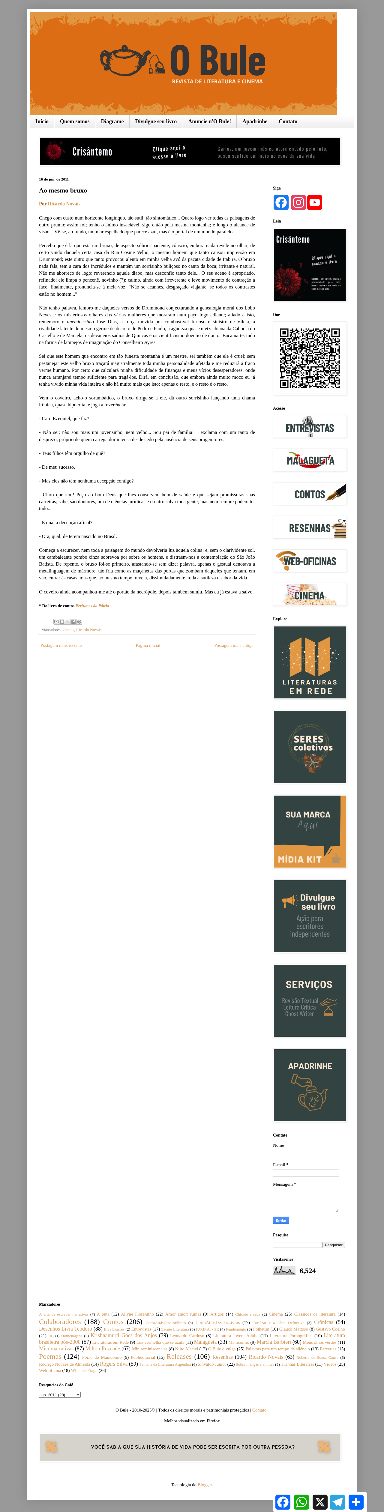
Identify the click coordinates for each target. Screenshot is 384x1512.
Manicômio (239, 1342)
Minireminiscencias (149, 1348)
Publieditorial (143, 1357)
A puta (103, 1314)
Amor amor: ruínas (183, 1314)
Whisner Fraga (84, 1370)
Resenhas (222, 1357)
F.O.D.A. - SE (207, 1329)
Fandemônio (236, 1329)
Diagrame (112, 121)
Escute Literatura (175, 1329)
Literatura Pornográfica (291, 1335)
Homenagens (71, 1336)
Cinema (276, 1314)
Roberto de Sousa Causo (317, 1357)
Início (42, 121)
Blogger (205, 1484)
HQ (50, 1336)
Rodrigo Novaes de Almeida (64, 1364)
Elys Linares (114, 1329)
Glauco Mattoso (293, 1329)
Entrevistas (141, 1329)
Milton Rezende (103, 1349)
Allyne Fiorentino (137, 1314)
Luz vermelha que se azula (160, 1342)
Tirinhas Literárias (297, 1364)
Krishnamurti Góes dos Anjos (124, 1335)
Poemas (50, 1356)
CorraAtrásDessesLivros (218, 1322)
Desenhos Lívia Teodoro (65, 1329)
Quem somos (75, 121)
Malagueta (205, 1342)
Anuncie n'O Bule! (209, 121)
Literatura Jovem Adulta (236, 1335)
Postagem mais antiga (234, 645)
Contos (68, 629)
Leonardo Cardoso (187, 1335)
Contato (288, 121)
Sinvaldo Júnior (212, 1364)
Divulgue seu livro (156, 121)
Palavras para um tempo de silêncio (278, 1348)
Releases (179, 1356)
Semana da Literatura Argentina (165, 1364)
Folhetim (261, 1329)
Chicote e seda (247, 1314)
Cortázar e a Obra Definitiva (278, 1322)
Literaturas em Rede (110, 1342)
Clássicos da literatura (315, 1314)
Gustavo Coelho (330, 1329)
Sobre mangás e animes (255, 1364)
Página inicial (148, 645)
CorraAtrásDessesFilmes (166, 1322)
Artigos (217, 1314)
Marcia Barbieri (274, 1342)
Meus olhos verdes (320, 1342)
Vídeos (330, 1364)
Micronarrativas (56, 1349)
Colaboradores (60, 1321)
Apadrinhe (254, 121)
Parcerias (328, 1348)
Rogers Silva (114, 1364)
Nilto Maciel (186, 1348)
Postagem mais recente (61, 645)
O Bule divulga (222, 1348)
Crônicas (323, 1322)
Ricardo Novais (64, 204)
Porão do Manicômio (102, 1357)
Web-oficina (50, 1370)
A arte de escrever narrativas (63, 1314)
